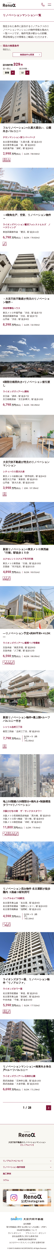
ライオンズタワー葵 (12, 989)
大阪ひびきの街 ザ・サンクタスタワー (22, 811)
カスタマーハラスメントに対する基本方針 (27, 1242)
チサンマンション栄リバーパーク (19, 137)
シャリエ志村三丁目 (12, 727)
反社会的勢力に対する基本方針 (25, 1236)
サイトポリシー (14, 1233)
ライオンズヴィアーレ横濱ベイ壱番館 (21, 643)
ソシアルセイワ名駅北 (13, 898)
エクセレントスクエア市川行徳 (18, 559)
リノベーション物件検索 (14, 1167)
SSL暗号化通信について (27, 1230)
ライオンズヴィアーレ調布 (16, 391)
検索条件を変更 (27, 55)
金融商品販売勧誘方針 (27, 1239)
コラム (6, 1180)
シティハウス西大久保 (13, 471)
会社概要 (27, 1224)
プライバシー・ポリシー (35, 1233)
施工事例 (7, 1173)
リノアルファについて (13, 1161)
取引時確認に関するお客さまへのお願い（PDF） (27, 1227)
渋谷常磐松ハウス (11, 308)
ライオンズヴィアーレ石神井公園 (19, 1076)
